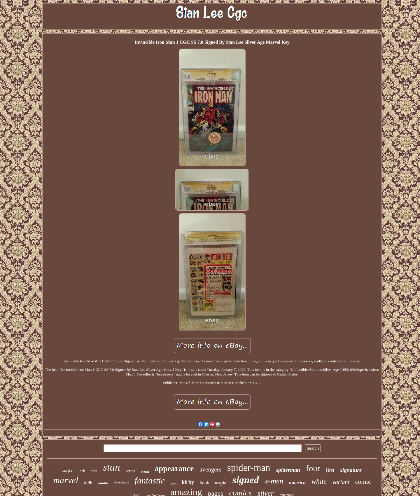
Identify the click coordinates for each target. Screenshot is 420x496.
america (297, 482)
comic (363, 481)
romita (103, 483)
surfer (67, 470)
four (313, 468)
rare (173, 483)
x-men (274, 481)
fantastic (150, 480)
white (319, 481)
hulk (88, 483)
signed (245, 479)
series (130, 471)
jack (82, 471)
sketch (145, 471)
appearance (174, 468)
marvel (65, 480)
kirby (188, 482)
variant (340, 482)
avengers (210, 469)
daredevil (121, 483)
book (204, 482)
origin (221, 482)
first (330, 470)
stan (111, 467)
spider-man (248, 467)
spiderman (288, 470)
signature (351, 470)
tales (94, 471)
